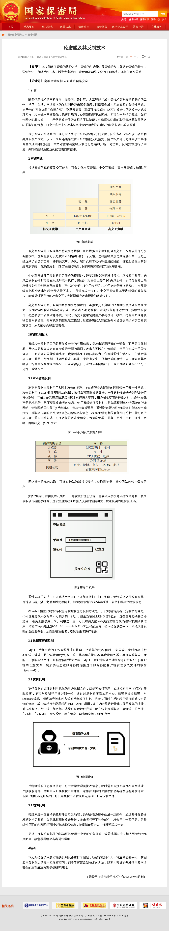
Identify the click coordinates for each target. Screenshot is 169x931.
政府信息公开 (120, 26)
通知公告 (138, 26)
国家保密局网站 (15, 34)
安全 (164, 19)
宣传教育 (102, 26)
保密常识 (144, 19)
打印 (146, 57)
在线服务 (156, 26)
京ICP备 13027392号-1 (50, 915)
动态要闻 (29, 26)
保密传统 (155, 19)
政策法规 (65, 26)
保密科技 (83, 26)
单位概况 (47, 26)
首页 (10, 26)
